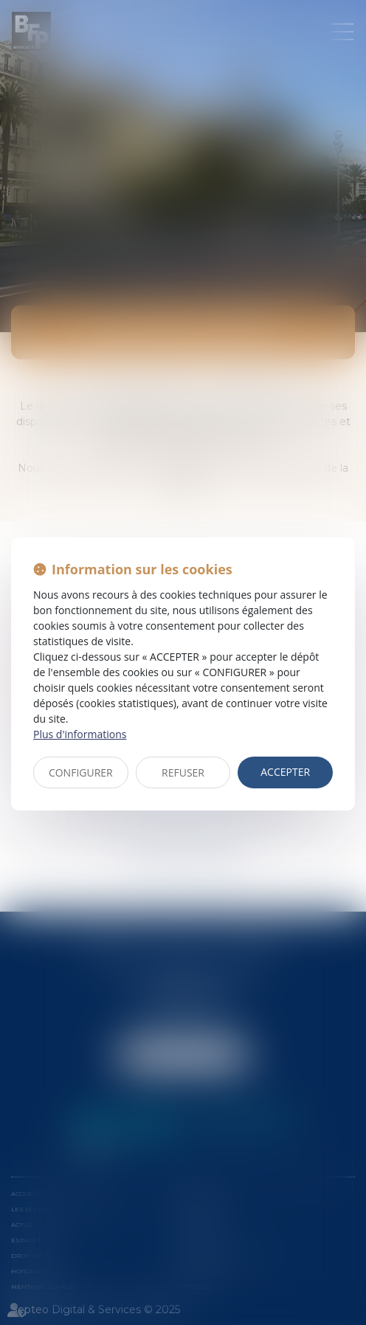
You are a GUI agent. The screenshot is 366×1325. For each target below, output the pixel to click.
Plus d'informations (79, 734)
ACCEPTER (285, 772)
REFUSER (183, 772)
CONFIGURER (81, 772)
